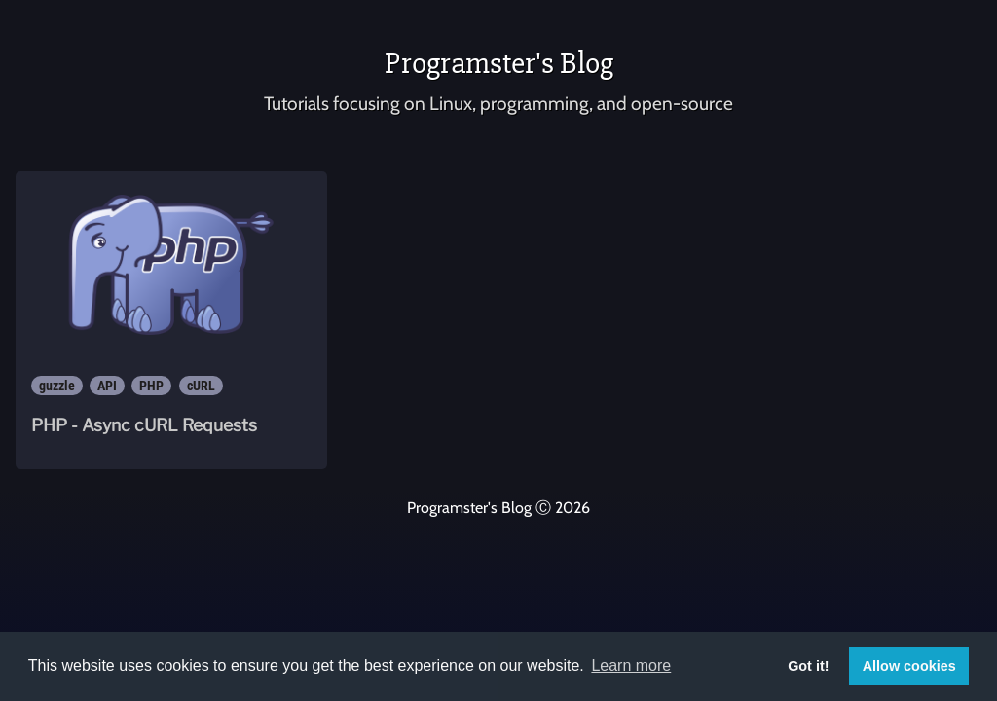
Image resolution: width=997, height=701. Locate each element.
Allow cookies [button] (909, 666)
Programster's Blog (499, 63)
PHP (151, 385)
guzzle (57, 385)
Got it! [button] (808, 666)
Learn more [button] (631, 665)
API (107, 385)
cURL (201, 385)
